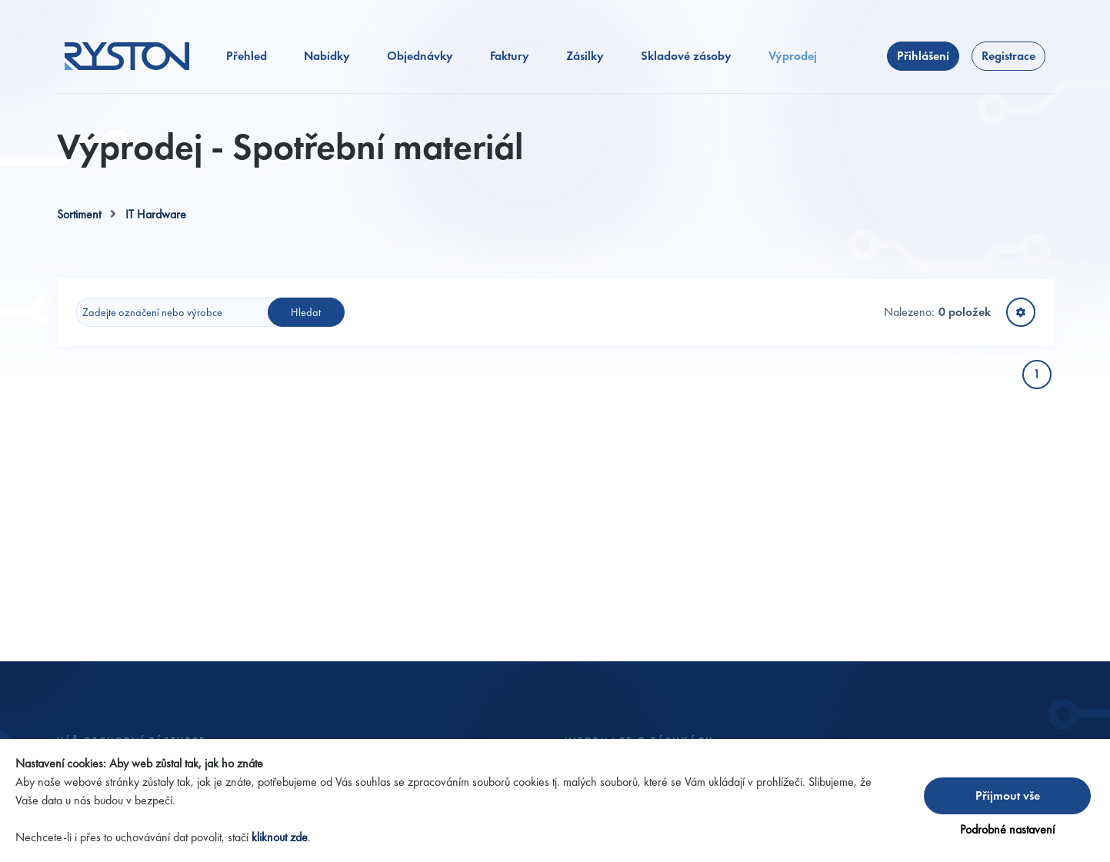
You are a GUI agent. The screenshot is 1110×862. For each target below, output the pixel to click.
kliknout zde (280, 837)
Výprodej (792, 56)
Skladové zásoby (686, 56)
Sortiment (79, 214)
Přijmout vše (1007, 795)
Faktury (509, 56)
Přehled (246, 56)
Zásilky (585, 56)
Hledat (306, 312)
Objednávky (420, 56)
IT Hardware (155, 214)
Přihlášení (923, 56)
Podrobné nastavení (1007, 829)
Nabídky (327, 56)
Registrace (1008, 56)
